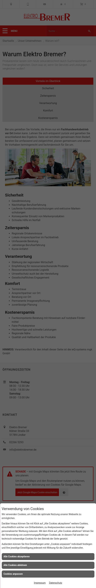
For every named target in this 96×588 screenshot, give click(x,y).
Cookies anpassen (13, 574)
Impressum (40, 582)
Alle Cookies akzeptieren (17, 556)
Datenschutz (55, 582)
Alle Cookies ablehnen (15, 565)
